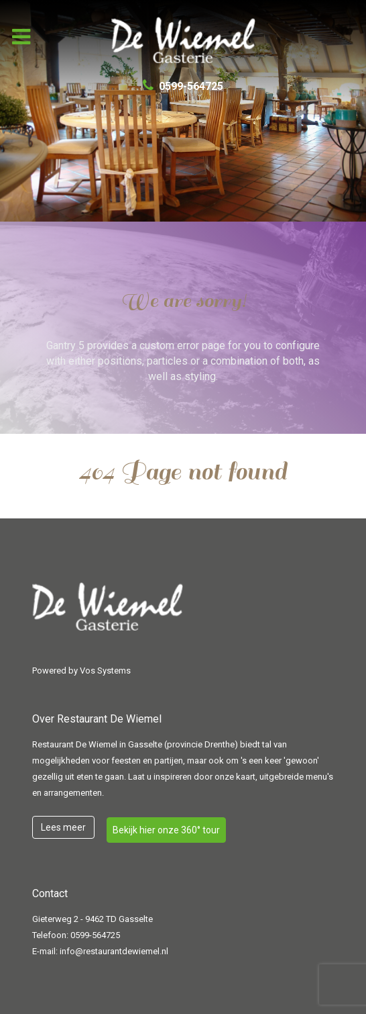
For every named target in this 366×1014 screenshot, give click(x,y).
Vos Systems (105, 670)
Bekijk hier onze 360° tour (166, 830)
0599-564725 (95, 935)
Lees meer (63, 827)
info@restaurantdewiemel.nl (114, 951)
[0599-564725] (183, 86)
